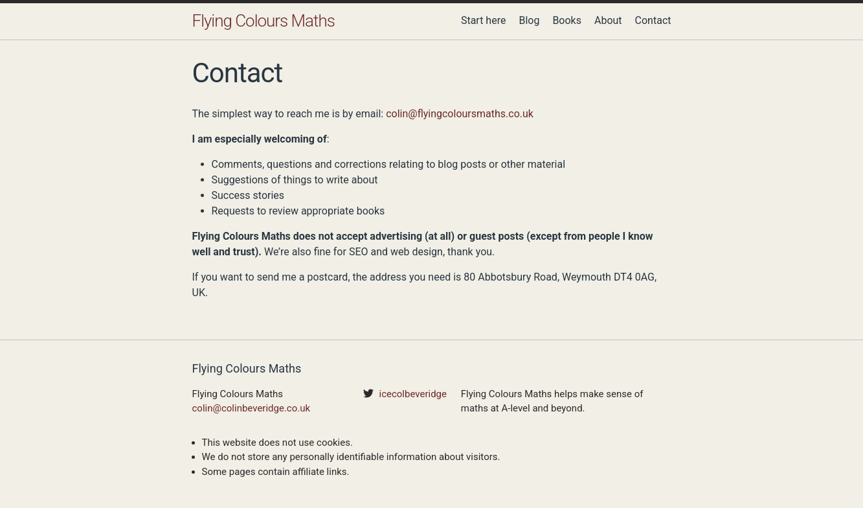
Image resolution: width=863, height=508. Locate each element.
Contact (653, 20)
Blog (529, 20)
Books (566, 20)
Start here (483, 20)
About (608, 20)
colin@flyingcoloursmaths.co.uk (459, 114)
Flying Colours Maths (263, 20)
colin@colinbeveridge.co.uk (251, 408)
